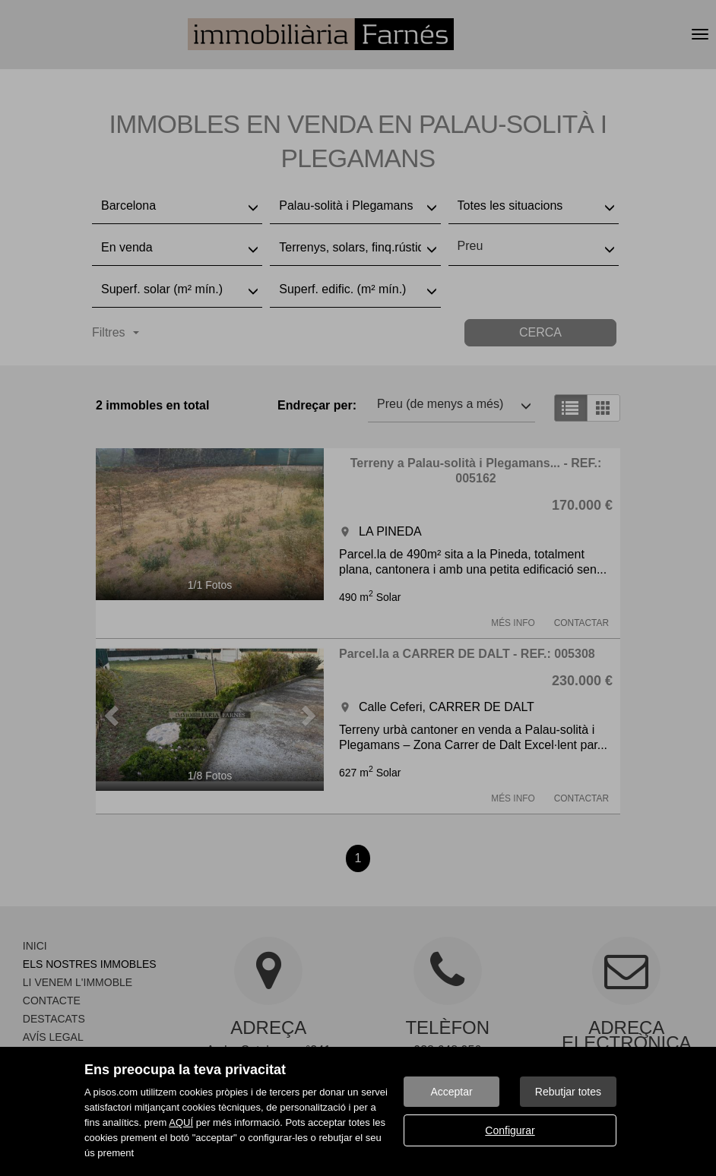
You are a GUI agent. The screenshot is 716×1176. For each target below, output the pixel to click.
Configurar (509, 1130)
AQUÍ (181, 1122)
